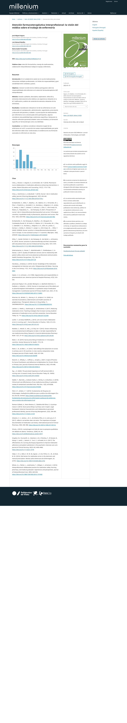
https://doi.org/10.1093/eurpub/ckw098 (24, 356)
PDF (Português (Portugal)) (74, 76)
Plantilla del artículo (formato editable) (74, 251)
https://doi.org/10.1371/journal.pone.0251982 (40, 217)
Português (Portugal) (99, 27)
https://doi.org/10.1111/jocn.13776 (23, 450)
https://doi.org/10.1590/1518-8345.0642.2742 (31, 461)
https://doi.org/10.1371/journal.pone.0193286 (26, 387)
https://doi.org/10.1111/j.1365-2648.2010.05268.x (27, 246)
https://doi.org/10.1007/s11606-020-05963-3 (26, 367)
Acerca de (80, 13)
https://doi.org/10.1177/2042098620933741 (38, 304)
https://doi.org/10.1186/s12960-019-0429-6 (25, 344)
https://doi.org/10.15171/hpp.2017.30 (24, 260)
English (94, 25)
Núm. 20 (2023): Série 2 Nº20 (32, 19)
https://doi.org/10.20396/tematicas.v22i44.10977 (27, 434)
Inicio (13, 19)
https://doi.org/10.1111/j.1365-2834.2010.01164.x (27, 198)
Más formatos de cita (70, 106)
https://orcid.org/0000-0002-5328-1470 (21, 46)
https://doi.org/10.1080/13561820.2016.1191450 (27, 474)
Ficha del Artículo (68, 255)
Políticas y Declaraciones (30, 13)
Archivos (71, 13)
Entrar (116, 1)
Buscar (113, 13)
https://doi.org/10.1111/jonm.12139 (23, 414)
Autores (44, 13)
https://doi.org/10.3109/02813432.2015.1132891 (27, 293)
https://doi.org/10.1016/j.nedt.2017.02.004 (35, 315)
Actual (64, 13)
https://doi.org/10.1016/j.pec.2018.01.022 (25, 190)
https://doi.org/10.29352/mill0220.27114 (28, 59)
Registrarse (109, 1)
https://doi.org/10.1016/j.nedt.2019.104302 (25, 376)
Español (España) (97, 30)
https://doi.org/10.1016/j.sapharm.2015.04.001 (39, 335)
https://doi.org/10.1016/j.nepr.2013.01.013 (25, 324)
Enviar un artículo (99, 39)
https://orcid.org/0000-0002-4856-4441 (21, 52)
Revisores (54, 13)
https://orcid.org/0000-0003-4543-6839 (21, 39)
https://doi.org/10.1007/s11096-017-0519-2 (42, 425)
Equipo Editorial (14, 13)
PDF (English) (70, 74)
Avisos (90, 13)
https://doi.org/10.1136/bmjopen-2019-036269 (32, 235)
